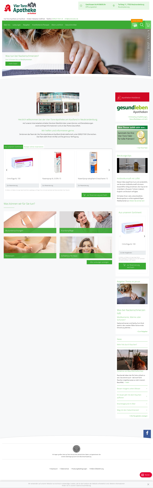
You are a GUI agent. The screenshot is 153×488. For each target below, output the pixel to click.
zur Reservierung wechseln (95, 195)
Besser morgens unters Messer (128, 388)
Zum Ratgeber (143, 331)
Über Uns (7, 25)
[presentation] (7, 170)
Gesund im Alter (71, 25)
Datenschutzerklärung (83, 485)
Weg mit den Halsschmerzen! (128, 410)
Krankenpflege (67, 230)
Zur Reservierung (12, 185)
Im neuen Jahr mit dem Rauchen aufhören (129, 396)
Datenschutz (65, 469)
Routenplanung (124, 7)
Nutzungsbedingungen (79, 469)
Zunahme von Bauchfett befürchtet (130, 371)
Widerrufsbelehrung (97, 469)
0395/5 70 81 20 (57, 19)
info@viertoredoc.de (71, 19)
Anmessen (9, 255)
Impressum (54, 469)
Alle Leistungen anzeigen (99, 262)
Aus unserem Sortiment (13, 147)
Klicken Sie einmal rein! (137, 201)
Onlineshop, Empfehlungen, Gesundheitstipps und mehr (138, 118)
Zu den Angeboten (126, 253)
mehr (127, 382)
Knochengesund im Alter (126, 404)
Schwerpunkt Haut (69, 255)
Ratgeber (26, 25)
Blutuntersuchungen (14, 230)
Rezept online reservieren (33, 147)
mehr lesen (13, 63)
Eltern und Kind (57, 25)
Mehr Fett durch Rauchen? (127, 344)
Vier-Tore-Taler (143, 148)
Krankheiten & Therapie (40, 25)
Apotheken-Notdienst (128, 97)
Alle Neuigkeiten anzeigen (139, 416)
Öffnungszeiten (91, 7)
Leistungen (17, 25)
